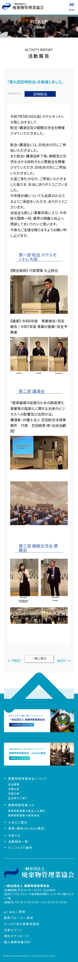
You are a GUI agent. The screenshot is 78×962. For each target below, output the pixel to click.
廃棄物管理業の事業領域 (24, 815)
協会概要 (14, 784)
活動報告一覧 (18, 841)
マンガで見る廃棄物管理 (22, 924)
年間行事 (14, 793)
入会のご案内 (18, 822)
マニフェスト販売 (20, 847)
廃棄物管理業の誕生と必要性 (26, 810)
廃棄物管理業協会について (27, 778)
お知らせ (14, 835)
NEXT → (64, 660)
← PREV (14, 660)
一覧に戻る (38, 658)
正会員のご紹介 (18, 798)
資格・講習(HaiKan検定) (27, 828)
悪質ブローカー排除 (18, 918)
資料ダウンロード (16, 936)
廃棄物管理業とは (21, 805)
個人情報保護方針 (17, 942)
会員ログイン (13, 930)
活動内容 (14, 789)
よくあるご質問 (15, 912)
